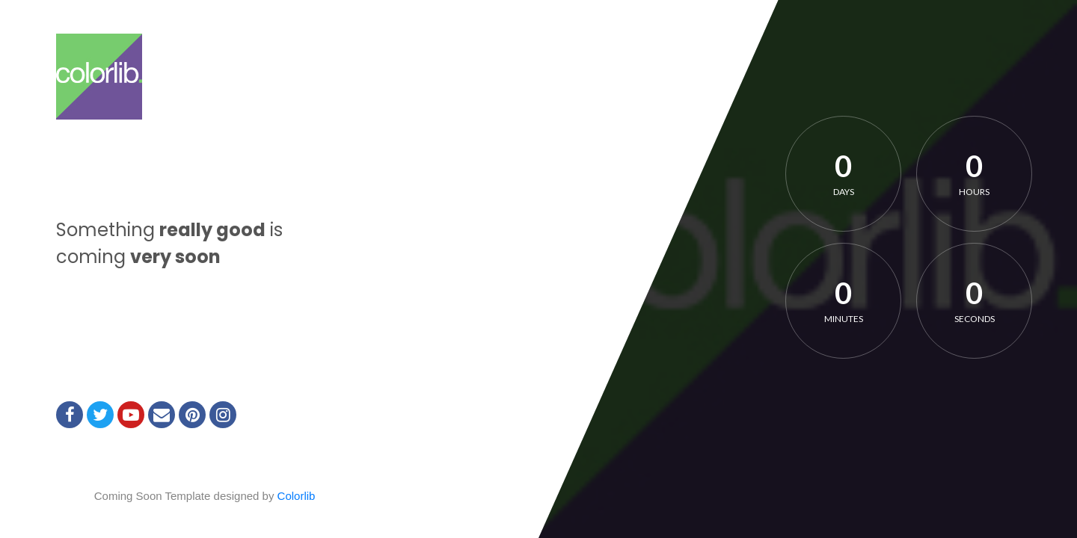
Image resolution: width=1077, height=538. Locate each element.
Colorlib (296, 495)
